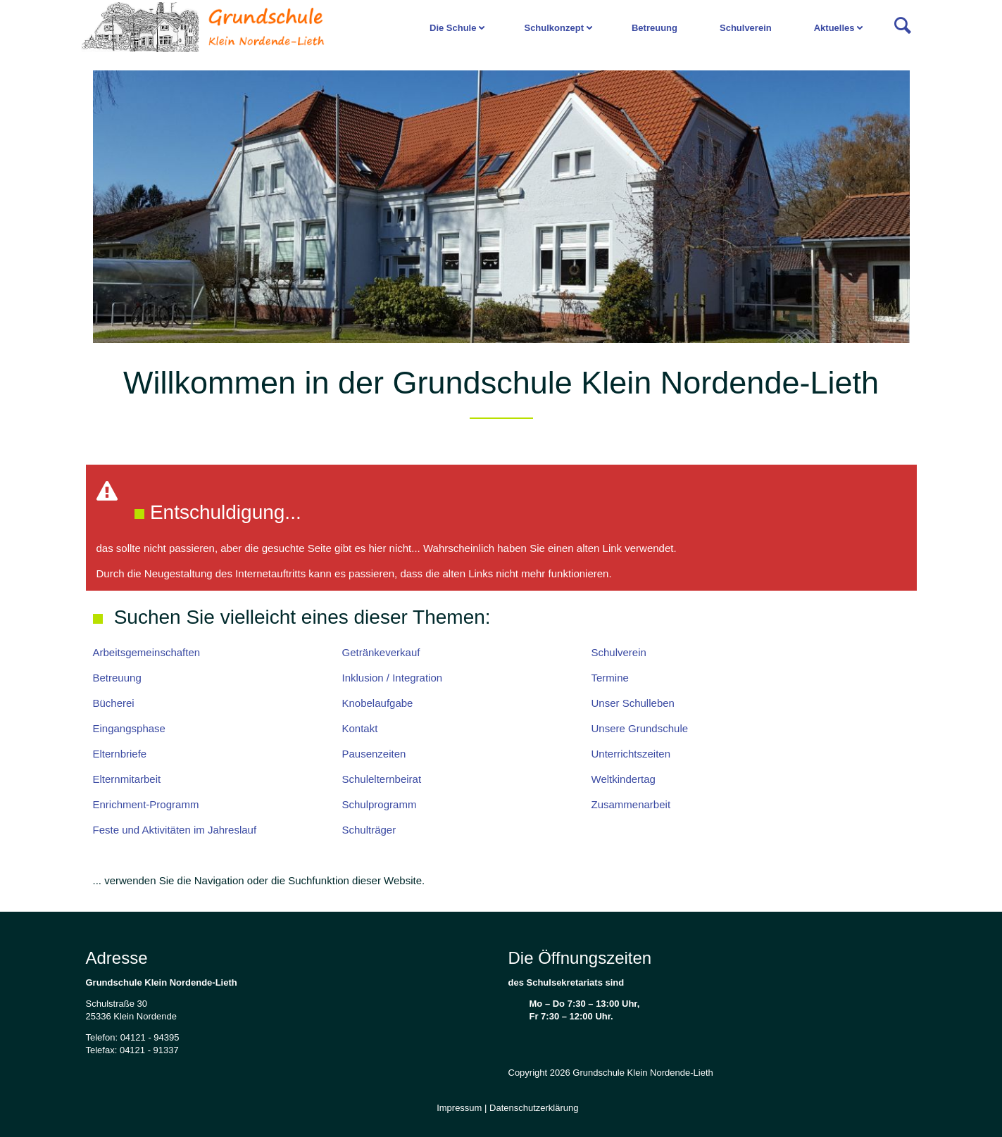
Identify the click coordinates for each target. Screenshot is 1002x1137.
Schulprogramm (379, 804)
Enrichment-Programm (146, 804)
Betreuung (654, 28)
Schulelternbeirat (382, 779)
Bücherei (113, 703)
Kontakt (360, 728)
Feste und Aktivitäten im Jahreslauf (175, 830)
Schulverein (746, 28)
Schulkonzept (554, 28)
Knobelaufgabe (377, 703)
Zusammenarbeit (631, 804)
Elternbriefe (120, 754)
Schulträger (369, 830)
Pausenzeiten (374, 754)
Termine (610, 678)
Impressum (459, 1108)
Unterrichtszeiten (631, 754)
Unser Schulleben (633, 703)
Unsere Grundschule (640, 728)
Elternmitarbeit (127, 779)
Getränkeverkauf (381, 652)
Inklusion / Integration (392, 678)
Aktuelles (834, 28)
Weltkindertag (623, 779)
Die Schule (453, 28)
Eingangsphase (129, 728)
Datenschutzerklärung (533, 1108)
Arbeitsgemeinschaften (147, 652)
